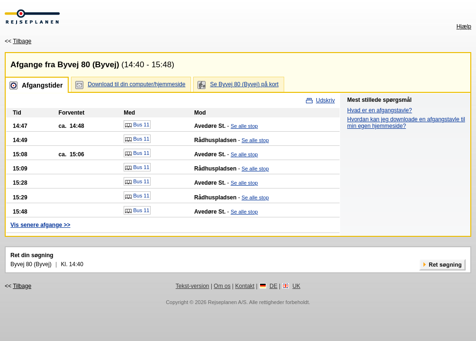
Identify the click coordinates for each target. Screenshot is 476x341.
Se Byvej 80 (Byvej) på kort (244, 84)
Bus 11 (137, 125)
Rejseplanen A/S (227, 302)
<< (18, 41)
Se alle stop (244, 126)
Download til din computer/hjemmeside (136, 84)
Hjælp (464, 26)
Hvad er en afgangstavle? (379, 110)
